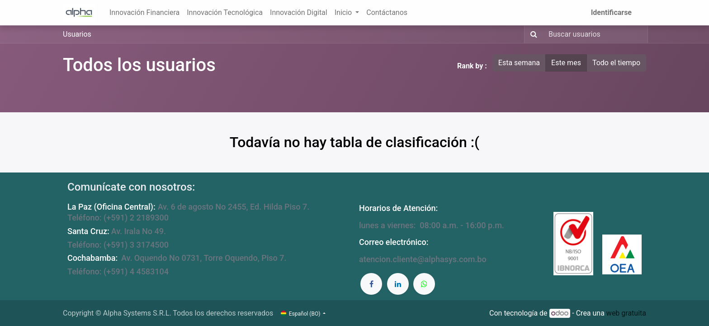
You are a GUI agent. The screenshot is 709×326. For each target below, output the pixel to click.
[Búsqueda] (532, 34)
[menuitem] (144, 13)
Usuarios (77, 34)
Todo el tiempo (616, 62)
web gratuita (626, 313)
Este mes (566, 62)
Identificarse (611, 12)
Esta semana (519, 62)
